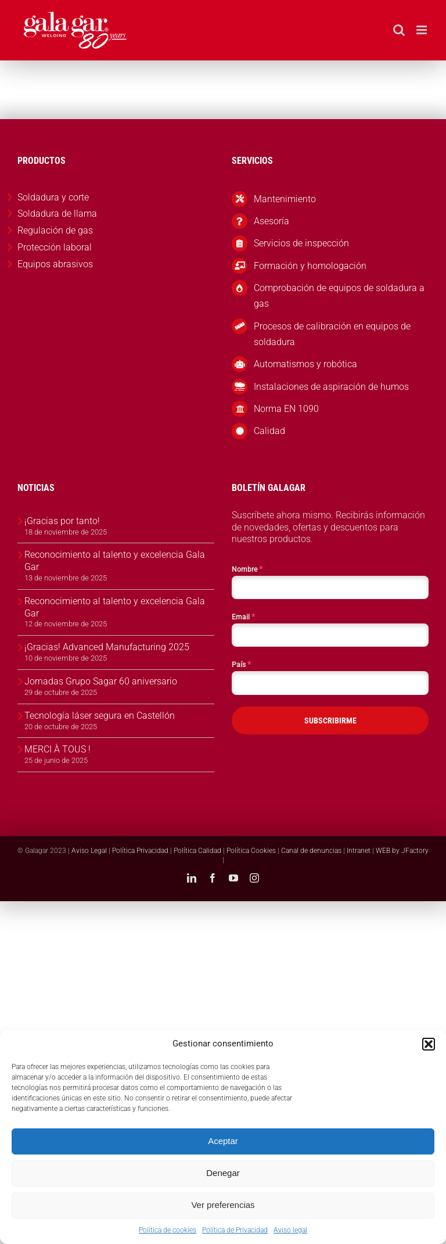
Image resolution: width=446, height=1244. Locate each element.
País (241, 664)
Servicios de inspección (301, 243)
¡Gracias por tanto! (62, 520)
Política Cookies (251, 851)
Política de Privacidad (235, 1230)
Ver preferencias (222, 1205)
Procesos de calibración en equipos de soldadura (332, 334)
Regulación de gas (55, 230)
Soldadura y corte (53, 197)
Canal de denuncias (311, 851)
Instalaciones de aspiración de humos (331, 386)
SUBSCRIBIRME (330, 720)
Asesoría (271, 221)
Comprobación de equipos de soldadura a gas (339, 295)
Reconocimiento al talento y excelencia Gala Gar (114, 560)
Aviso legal (290, 1230)
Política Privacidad (140, 851)
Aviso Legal (89, 851)
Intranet (359, 851)
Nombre (247, 568)
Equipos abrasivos (55, 264)
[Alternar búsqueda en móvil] (399, 30)
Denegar (223, 1173)
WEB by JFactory (402, 851)
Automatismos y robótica (305, 364)
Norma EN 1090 (286, 408)
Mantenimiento (285, 199)
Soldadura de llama (57, 213)
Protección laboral (54, 247)
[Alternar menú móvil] (422, 30)
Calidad (269, 430)
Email (243, 616)
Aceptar (223, 1141)
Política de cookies (167, 1230)
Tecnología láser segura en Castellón (99, 715)
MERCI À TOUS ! (57, 749)
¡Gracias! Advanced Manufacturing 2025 (106, 647)
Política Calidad (197, 851)
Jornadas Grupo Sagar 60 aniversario (100, 681)
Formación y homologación (310, 265)
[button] (428, 1044)
